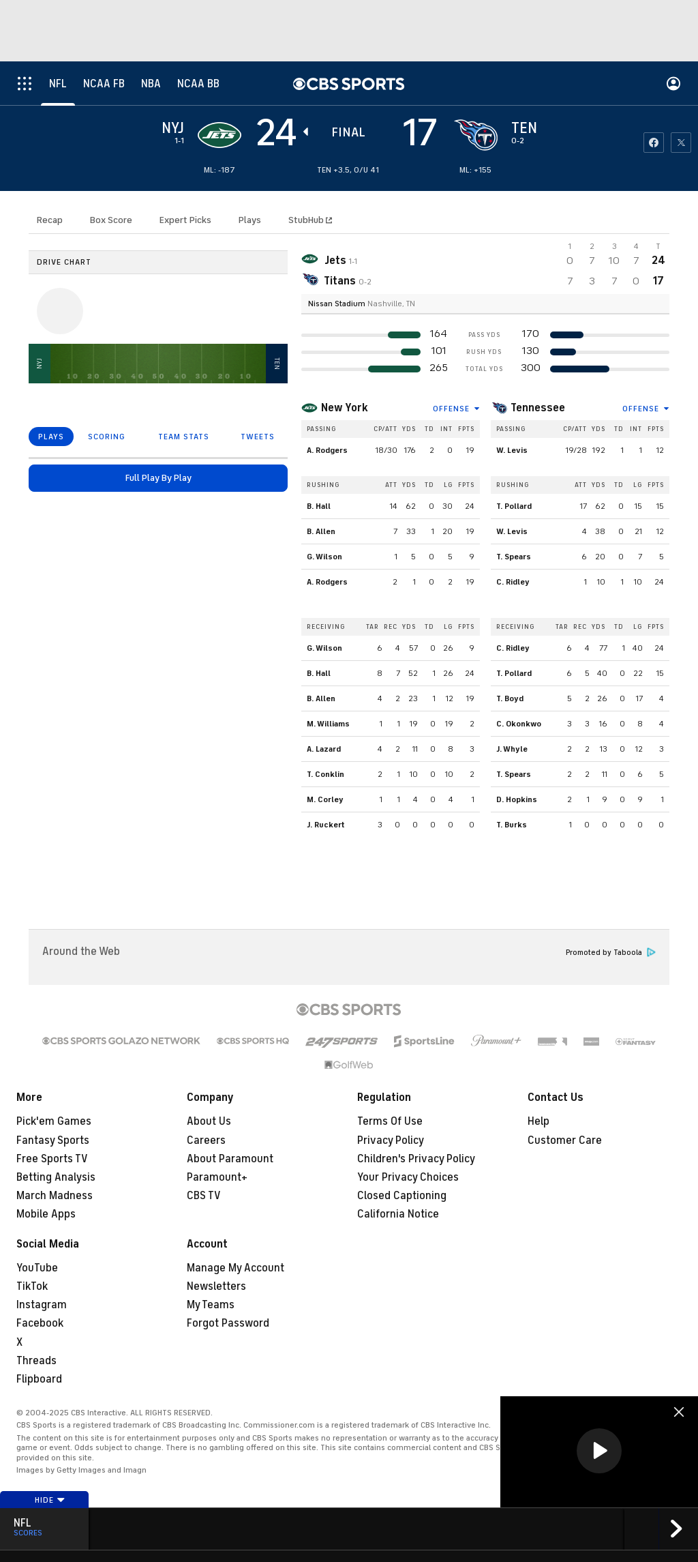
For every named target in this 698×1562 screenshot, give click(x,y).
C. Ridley (513, 582)
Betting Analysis (55, 1177)
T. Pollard (514, 506)
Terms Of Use (390, 1121)
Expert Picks (185, 220)
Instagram (41, 1305)
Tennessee (538, 408)
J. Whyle (512, 749)
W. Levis (512, 450)
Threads (36, 1361)
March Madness (54, 1196)
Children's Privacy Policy (416, 1159)
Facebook (39, 1323)
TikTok (32, 1286)
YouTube (37, 1268)
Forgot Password (228, 1323)
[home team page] (476, 135)
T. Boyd (510, 698)
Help (538, 1121)
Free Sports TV (52, 1159)
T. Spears (513, 556)
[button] (599, 1450)
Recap (50, 220)
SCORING (106, 436)
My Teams (210, 1305)
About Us (209, 1121)
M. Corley (325, 799)
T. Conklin (325, 774)
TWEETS (258, 436)
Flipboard (39, 1379)
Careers (206, 1140)
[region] (599, 1451)
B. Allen (321, 531)
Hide (50, 1500)
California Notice (398, 1214)
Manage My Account (235, 1268)
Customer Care (565, 1140)
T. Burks (511, 824)
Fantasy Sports (52, 1140)
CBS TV (204, 1196)
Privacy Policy (390, 1140)
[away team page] (219, 135)
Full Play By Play (158, 478)
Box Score (111, 220)
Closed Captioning (401, 1196)
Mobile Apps (46, 1214)
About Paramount (230, 1159)
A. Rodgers (327, 450)
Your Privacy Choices (408, 1177)
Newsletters (216, 1286)
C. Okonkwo (518, 723)
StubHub (310, 220)
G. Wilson (324, 556)
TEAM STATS (183, 436)
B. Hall (319, 506)
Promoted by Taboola (611, 952)
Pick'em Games (53, 1121)
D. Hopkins (516, 799)
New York (344, 408)
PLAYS (51, 436)
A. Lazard (324, 749)
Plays (250, 220)
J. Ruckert (326, 824)
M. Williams (328, 723)
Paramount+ (217, 1177)
